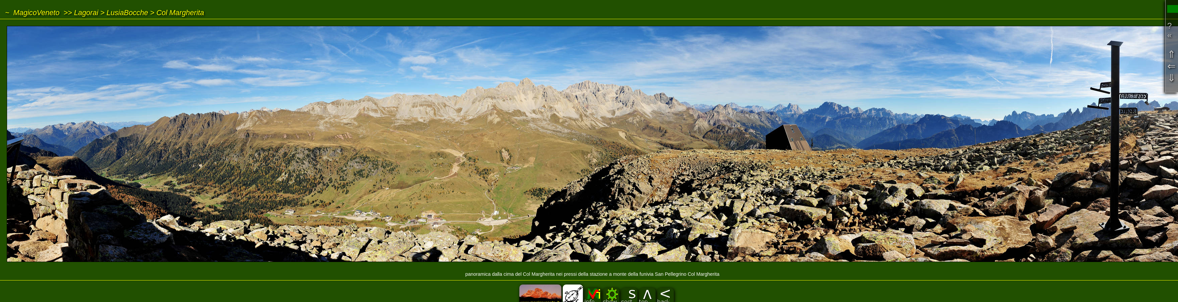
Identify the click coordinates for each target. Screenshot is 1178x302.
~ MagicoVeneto (32, 12)
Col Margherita (180, 12)
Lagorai (86, 12)
